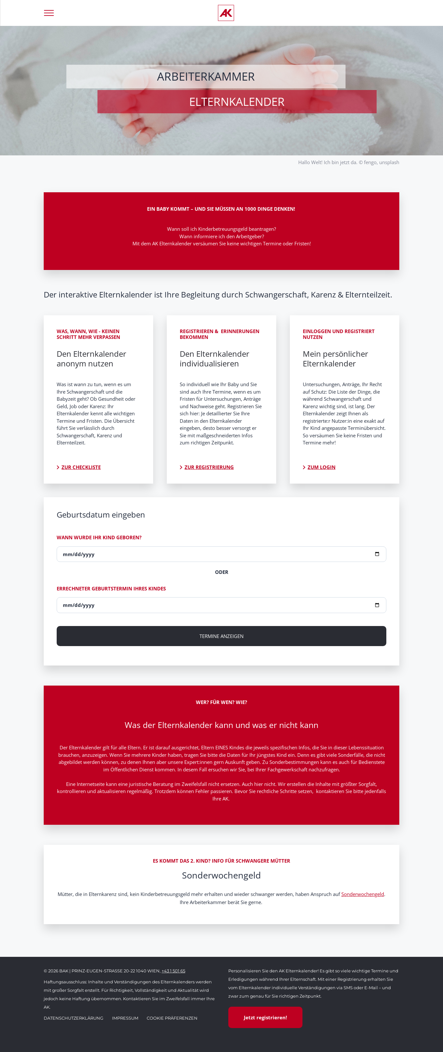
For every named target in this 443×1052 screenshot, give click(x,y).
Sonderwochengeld (362, 894)
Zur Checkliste (81, 467)
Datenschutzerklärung (73, 1018)
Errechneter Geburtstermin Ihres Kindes (111, 588)
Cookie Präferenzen (172, 1018)
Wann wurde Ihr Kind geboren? (99, 537)
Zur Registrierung (209, 467)
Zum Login (321, 467)
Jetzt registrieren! (265, 1017)
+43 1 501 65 (173, 970)
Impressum (125, 1018)
